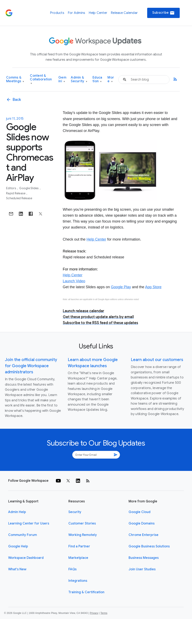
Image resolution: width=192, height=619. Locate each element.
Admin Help (17, 512)
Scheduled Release (19, 198)
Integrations (77, 581)
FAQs (72, 569)
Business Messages (144, 558)
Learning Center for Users (28, 523)
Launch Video (74, 281)
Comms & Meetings (15, 79)
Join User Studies (142, 569)
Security (74, 512)
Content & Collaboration (41, 79)
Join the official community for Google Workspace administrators (31, 366)
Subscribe (163, 12)
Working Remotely (82, 535)
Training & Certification (86, 592)
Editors (11, 188)
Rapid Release (16, 193)
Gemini (62, 79)
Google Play (121, 287)
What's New (17, 569)
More (110, 79)
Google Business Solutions (149, 546)
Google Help (18, 546)
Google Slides (29, 188)
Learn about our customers (157, 359)
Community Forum (22, 535)
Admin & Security (79, 79)
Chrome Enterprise (143, 535)
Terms (103, 613)
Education (97, 79)
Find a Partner (79, 546)
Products (57, 13)
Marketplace (78, 558)
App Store (153, 287)
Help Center (98, 13)
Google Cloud (139, 512)
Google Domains (142, 523)
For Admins (76, 13)
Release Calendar (124, 13)
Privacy (94, 613)
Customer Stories (82, 523)
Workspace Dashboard (26, 558)
